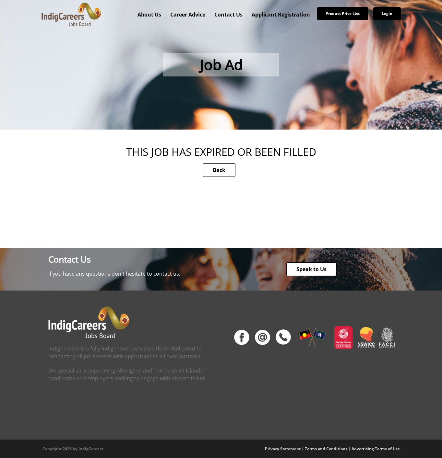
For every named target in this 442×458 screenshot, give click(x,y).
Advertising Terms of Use (376, 449)
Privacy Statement (283, 449)
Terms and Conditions (326, 449)
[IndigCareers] (71, 14)
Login (387, 13)
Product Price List (343, 13)
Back (219, 170)
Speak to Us (311, 269)
